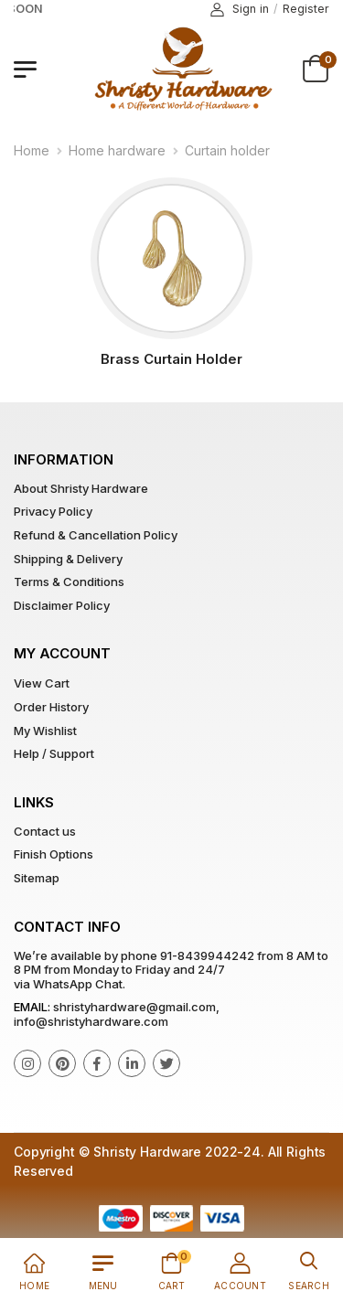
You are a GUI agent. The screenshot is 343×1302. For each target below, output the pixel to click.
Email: (32, 1006)
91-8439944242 (207, 955)
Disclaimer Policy (62, 605)
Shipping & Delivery (68, 558)
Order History (51, 706)
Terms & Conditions (69, 581)
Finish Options (53, 854)
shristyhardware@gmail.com (134, 1006)
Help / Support (54, 753)
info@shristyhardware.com (91, 1021)
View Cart (42, 683)
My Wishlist (45, 730)
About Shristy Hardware (81, 488)
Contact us (45, 831)
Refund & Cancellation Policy (95, 535)
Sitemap (36, 877)
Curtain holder (227, 150)
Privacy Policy (53, 511)
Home (31, 150)
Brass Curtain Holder (171, 359)
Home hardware (117, 150)
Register (306, 9)
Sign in (239, 9)
